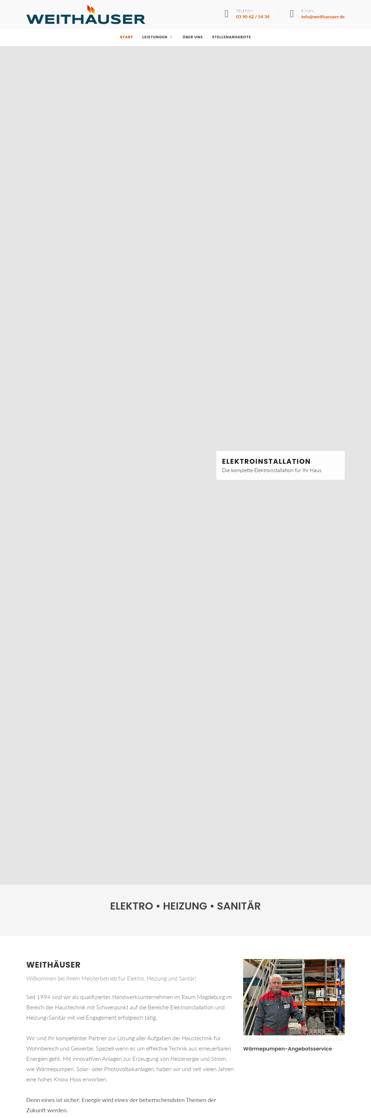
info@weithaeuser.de (323, 16)
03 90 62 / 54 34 (252, 16)
